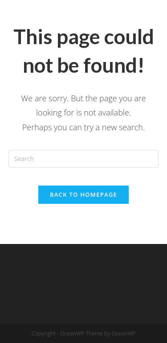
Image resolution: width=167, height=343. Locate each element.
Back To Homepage (83, 194)
